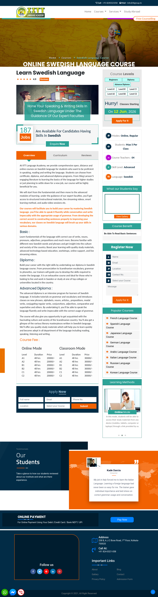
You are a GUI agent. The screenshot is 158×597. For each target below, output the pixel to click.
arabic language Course (121, 351)
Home (87, 12)
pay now (122, 519)
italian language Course (121, 357)
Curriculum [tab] (60, 155)
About (95, 569)
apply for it (122, 120)
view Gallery (122, 216)
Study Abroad (132, 12)
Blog (119, 569)
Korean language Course (121, 372)
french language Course (121, 318)
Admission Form (125, 579)
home (53, 57)
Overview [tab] (29, 155)
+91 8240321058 (110, 3)
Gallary (95, 574)
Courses (99, 12)
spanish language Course (118, 325)
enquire (57, 144)
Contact (120, 574)
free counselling (145, 18)
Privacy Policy (98, 579)
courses (67, 57)
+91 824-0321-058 (107, 551)
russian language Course (118, 365)
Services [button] (114, 12)
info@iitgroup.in (134, 3)
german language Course (118, 344)
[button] (118, 435)
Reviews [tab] (86, 155)
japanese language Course (119, 335)
